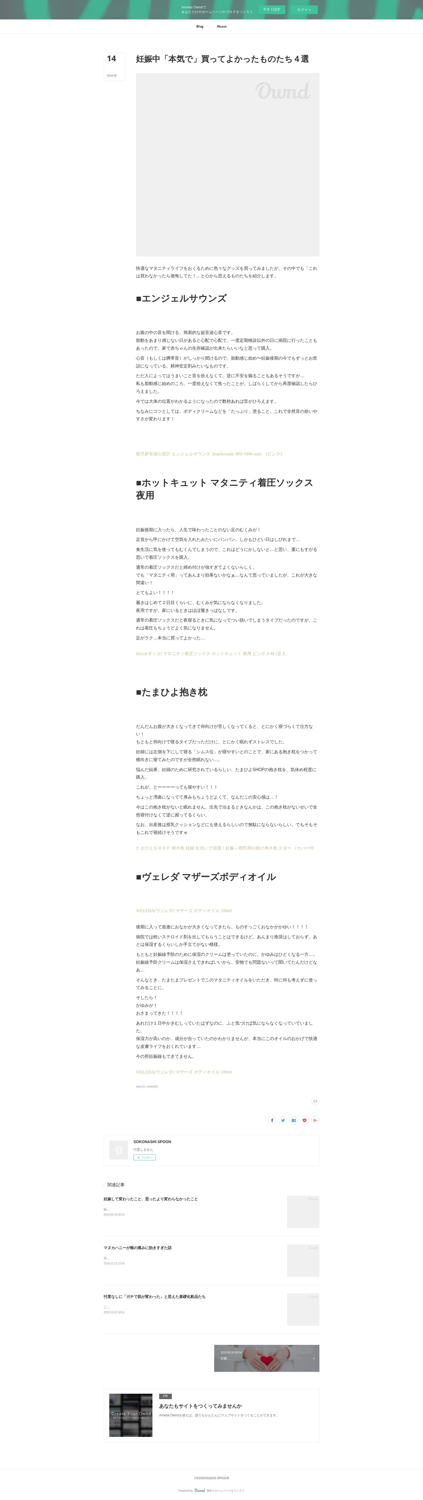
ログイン (304, 10)
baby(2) (140, 1086)
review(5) (152, 1086)
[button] (200, 26)
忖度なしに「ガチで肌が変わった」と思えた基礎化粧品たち (155, 1296)
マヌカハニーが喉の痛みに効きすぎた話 (138, 1248)
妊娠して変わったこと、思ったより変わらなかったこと (151, 1199)
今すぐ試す (272, 9)
